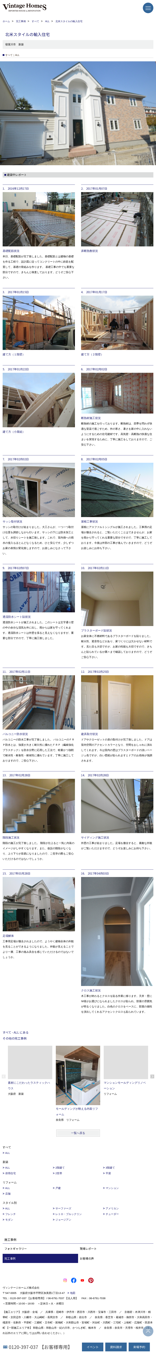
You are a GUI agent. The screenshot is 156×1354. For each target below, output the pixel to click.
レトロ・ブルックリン (68, 1214)
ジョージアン (63, 1219)
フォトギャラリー (15, 1248)
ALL (7, 1152)
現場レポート (88, 1248)
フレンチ (10, 1214)
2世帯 (58, 1173)
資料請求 (116, 1347)
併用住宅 (10, 1173)
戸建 (58, 1188)
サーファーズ (63, 1208)
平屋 (108, 1173)
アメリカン (112, 1208)
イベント (93, 1347)
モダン (9, 1219)
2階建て (60, 1167)
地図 (72, 1292)
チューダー (112, 1214)
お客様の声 (87, 1258)
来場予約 (139, 1347)
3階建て (110, 1167)
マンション (112, 1188)
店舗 (8, 1193)
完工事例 (10, 1258)
